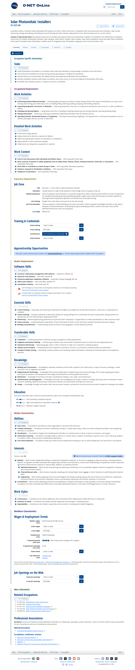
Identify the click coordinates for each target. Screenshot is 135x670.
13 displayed (22, 364)
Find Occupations (24, 14)
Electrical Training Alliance (26, 637)
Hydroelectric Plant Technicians (37, 602)
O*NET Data (54, 14)
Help (13, 14)
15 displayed (22, 130)
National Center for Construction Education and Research (37, 644)
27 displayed (22, 98)
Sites (120, 14)
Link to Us (63, 662)
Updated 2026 (118, 26)
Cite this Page (71, 662)
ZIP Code (46, 230)
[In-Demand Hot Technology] (54, 282)
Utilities (45, 558)
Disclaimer (114, 662)
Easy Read (44, 47)
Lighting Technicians (33, 604)
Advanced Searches (40, 14)
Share (113, 14)
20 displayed (22, 422)
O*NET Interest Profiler (113, 456)
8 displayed (21, 270)
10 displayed (22, 599)
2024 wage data (39, 562)
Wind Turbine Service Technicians (38, 611)
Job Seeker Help (25, 662)
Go (122, 7)
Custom (33, 47)
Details (25, 47)
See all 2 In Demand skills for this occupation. (35, 295)
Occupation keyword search (113, 4)
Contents (16, 53)
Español (67, 47)
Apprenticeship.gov (55, 254)
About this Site (100, 662)
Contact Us (34, 662)
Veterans (56, 47)
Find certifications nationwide (55, 234)
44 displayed (22, 156)
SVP (33, 212)
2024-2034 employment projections (58, 562)
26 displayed (22, 68)
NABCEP (20, 642)
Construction (46, 556)
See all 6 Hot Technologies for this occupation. (35, 290)
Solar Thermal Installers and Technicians (40, 609)
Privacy (107, 662)
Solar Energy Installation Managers (38, 607)
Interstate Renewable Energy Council (30, 631)
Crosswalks (65, 14)
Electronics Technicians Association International (34, 640)
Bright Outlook (102, 26)
